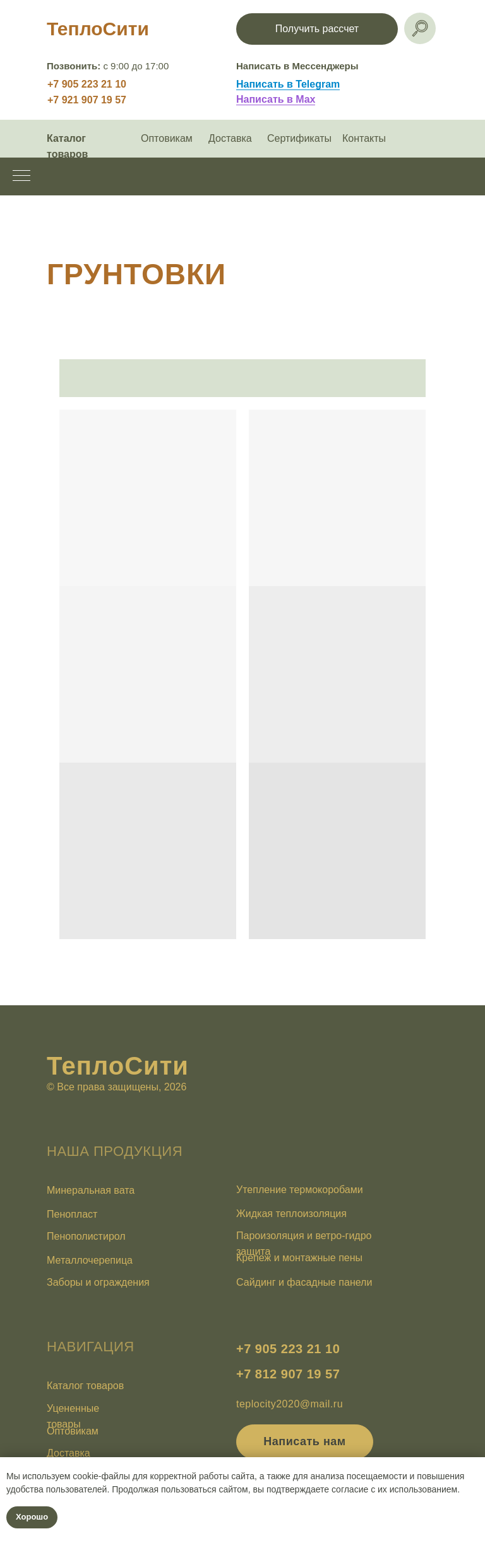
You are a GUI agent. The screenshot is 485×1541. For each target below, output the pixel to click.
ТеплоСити (98, 28)
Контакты (364, 138)
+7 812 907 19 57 (288, 1374)
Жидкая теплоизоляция (291, 1213)
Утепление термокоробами (299, 1189)
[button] (317, 29)
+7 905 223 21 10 (86, 84)
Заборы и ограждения (98, 1282)
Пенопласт (72, 1214)
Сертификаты (299, 138)
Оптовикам (167, 138)
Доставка (230, 138)
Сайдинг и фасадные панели (304, 1282)
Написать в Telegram (288, 84)
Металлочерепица (90, 1260)
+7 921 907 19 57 (86, 100)
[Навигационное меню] (21, 176)
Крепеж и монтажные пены (299, 1257)
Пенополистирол (86, 1236)
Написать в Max (275, 99)
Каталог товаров (85, 1385)
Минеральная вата (91, 1190)
